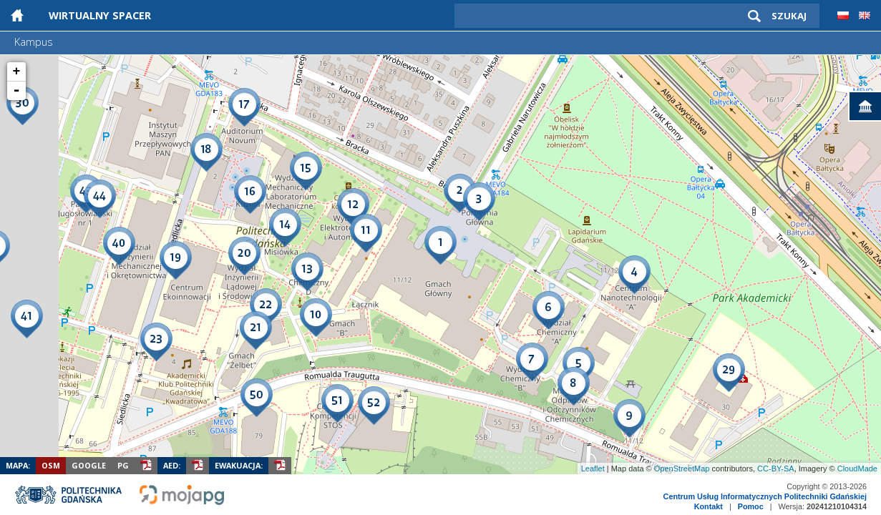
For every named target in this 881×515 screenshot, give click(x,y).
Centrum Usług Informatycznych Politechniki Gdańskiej (765, 496)
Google (89, 465)
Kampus (33, 42)
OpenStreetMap (682, 468)
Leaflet (593, 468)
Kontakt (708, 506)
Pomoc (751, 506)
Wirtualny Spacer (100, 15)
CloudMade (857, 468)
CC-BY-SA (775, 468)
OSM (51, 465)
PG (123, 465)
